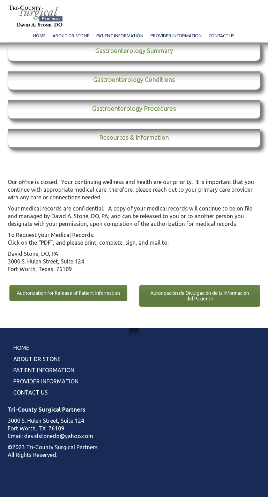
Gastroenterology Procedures (134, 108)
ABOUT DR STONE (71, 35)
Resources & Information (134, 137)
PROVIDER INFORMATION (176, 35)
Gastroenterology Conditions (134, 79)
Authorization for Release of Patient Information (68, 293)
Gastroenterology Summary (134, 50)
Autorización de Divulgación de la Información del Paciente (199, 295)
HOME (39, 35)
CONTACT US (221, 35)
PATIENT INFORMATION (119, 35)
